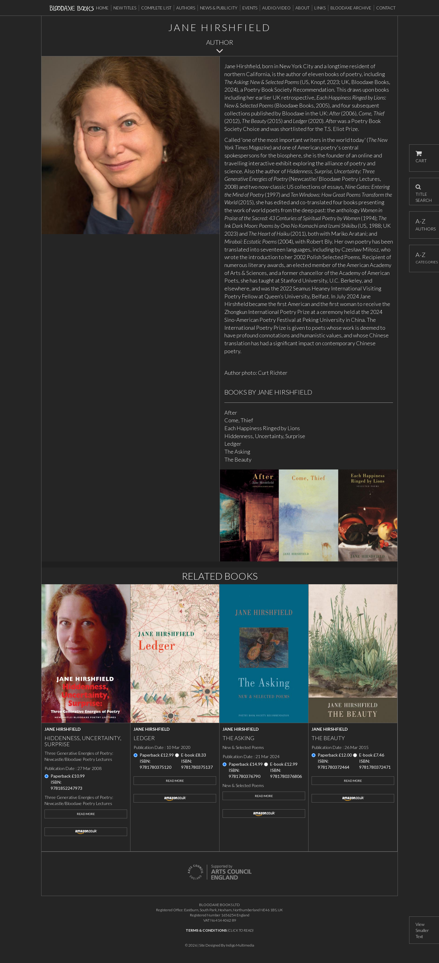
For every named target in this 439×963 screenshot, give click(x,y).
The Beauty (238, 459)
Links (320, 7)
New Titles (124, 7)
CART (421, 157)
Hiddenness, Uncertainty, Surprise (264, 436)
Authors (185, 7)
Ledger (232, 443)
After (230, 412)
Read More (86, 814)
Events (249, 7)
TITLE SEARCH (424, 191)
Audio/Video (276, 7)
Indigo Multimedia (240, 945)
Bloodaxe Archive (350, 7)
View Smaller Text (422, 930)
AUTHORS (424, 224)
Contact (385, 7)
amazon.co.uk (86, 832)
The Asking (237, 451)
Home (102, 7)
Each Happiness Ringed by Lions (262, 428)
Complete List (156, 7)
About (302, 7)
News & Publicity (218, 7)
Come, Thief (238, 420)
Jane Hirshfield (63, 729)
